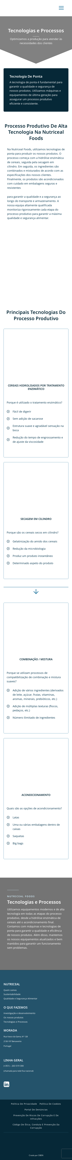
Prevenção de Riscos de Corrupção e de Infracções (36, 1117)
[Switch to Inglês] (34, 1146)
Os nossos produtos (13, 1017)
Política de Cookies (50, 1103)
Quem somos (10, 990)
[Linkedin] (6, 1084)
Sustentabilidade (12, 994)
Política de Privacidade (24, 1103)
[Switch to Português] (39, 1146)
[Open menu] (62, 9)
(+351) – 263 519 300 (14, 1065)
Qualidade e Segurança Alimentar (20, 998)
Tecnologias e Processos (16, 1021)
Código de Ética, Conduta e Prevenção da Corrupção (36, 1126)
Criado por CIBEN (36, 1155)
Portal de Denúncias (36, 1109)
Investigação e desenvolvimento (19, 1013)
